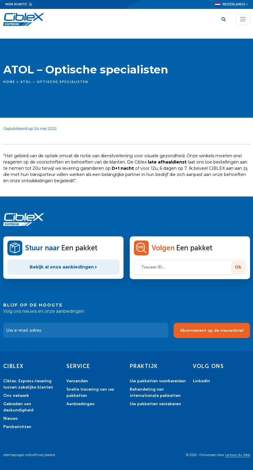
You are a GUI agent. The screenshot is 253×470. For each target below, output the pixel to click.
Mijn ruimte (16, 4)
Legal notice (25, 455)
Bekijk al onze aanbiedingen (63, 267)
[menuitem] (231, 4)
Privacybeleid (44, 455)
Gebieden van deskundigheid (18, 406)
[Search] (224, 19)
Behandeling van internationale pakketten (155, 392)
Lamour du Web (237, 455)
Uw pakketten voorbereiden (158, 380)
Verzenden (77, 380)
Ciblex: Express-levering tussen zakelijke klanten (28, 383)
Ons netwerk (16, 395)
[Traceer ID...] (183, 267)
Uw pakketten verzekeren (155, 403)
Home (9, 82)
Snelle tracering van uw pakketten (90, 392)
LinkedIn (201, 380)
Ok (238, 267)
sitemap (9, 455)
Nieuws (10, 418)
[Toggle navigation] (243, 19)
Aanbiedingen (80, 403)
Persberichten (17, 426)
